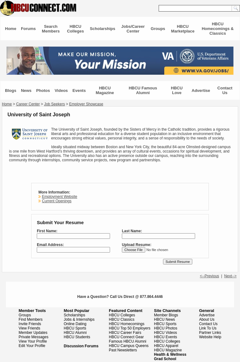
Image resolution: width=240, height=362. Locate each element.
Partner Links (210, 332)
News (26, 90)
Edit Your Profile (32, 346)
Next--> (230, 276)
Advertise (201, 90)
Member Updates (33, 332)
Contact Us (224, 90)
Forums (28, 28)
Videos (61, 90)
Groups (158, 28)
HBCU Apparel (166, 346)
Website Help (210, 337)
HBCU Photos (165, 328)
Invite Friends (30, 324)
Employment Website (59, 196)
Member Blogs (166, 315)
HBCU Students (77, 337)
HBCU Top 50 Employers (129, 328)
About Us (206, 319)
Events (79, 90)
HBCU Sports (75, 328)
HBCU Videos (165, 332)
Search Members (51, 28)
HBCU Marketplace (182, 28)
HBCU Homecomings (126, 324)
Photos (43, 90)
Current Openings (57, 201)
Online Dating (75, 324)
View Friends (29, 328)
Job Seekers (54, 104)
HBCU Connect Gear (126, 337)
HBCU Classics (121, 319)
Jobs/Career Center (133, 28)
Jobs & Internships (79, 319)
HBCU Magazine (105, 90)
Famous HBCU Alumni (127, 341)
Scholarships (102, 28)
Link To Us (208, 328)
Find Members (31, 319)
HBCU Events (165, 337)
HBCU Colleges (75, 28)
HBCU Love (177, 90)
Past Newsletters (123, 350)
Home (10, 28)
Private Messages (33, 337)
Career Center (28, 104)
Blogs (10, 90)
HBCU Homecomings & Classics (218, 29)
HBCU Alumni (75, 332)
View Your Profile (33, 341)
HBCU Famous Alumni (143, 90)
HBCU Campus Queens (128, 346)
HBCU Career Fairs (125, 332)
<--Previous (209, 276)
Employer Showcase (86, 104)
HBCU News (164, 319)
